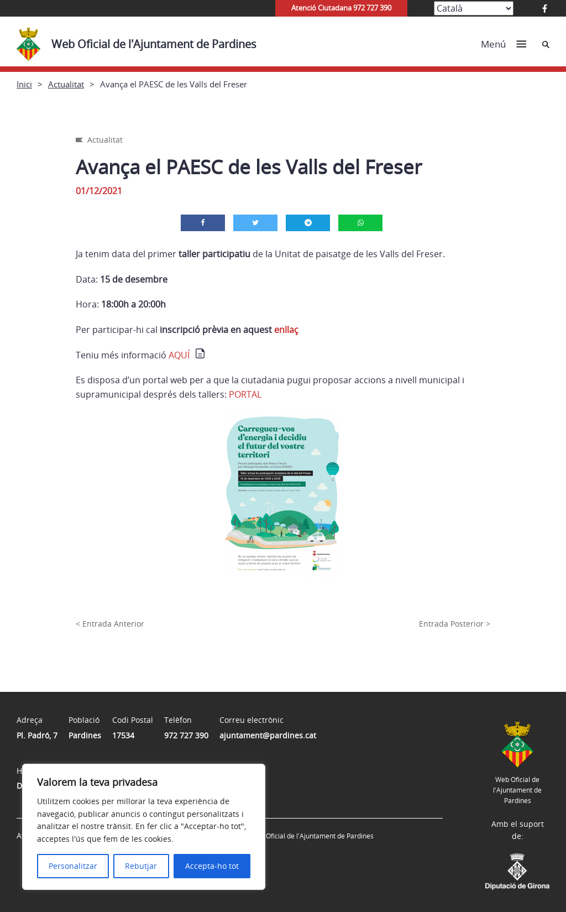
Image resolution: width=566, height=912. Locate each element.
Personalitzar (73, 866)
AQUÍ (179, 355)
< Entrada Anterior (110, 623)
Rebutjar (141, 866)
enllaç (286, 330)
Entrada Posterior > (454, 623)
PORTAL (245, 394)
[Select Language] (473, 8)
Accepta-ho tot (212, 866)
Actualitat (66, 84)
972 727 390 (186, 735)
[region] (143, 827)
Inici (24, 84)
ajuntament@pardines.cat (267, 735)
